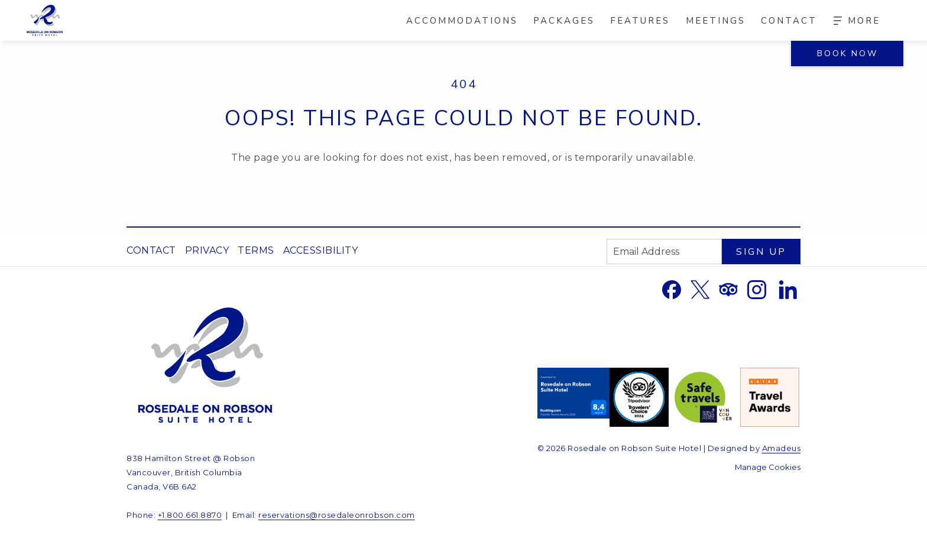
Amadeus (781, 448)
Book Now (847, 53)
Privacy (207, 250)
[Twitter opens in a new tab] (700, 288)
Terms (256, 250)
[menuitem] (462, 20)
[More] (857, 20)
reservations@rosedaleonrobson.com (336, 515)
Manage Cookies (767, 467)
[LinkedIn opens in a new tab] (788, 288)
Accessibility (320, 250)
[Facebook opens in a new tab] (671, 288)
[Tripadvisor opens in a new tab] (728, 288)
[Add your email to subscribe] (664, 251)
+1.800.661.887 (187, 515)
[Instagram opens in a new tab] (756, 288)
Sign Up (761, 251)
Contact (151, 250)
